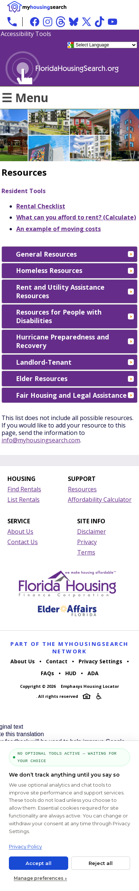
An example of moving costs (58, 229)
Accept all (39, 863)
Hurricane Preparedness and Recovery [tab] (75, 341)
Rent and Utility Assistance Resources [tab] (75, 291)
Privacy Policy (25, 846)
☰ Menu (25, 97)
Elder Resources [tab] (75, 378)
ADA (93, 673)
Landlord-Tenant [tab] (75, 362)
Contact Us (22, 542)
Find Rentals (24, 489)
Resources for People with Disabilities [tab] (75, 316)
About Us (20, 531)
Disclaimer (91, 531)
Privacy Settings (100, 661)
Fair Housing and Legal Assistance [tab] (75, 395)
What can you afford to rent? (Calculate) (76, 217)
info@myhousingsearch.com (40, 440)
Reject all (101, 863)
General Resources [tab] (75, 254)
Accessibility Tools (26, 34)
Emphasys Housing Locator (90, 686)
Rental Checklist (40, 206)
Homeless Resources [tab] (75, 270)
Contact (56, 661)
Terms (86, 552)
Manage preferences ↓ (40, 878)
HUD (70, 673)
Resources (82, 489)
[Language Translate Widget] (105, 45)
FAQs (47, 673)
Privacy (87, 542)
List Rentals (23, 499)
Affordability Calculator (100, 499)
